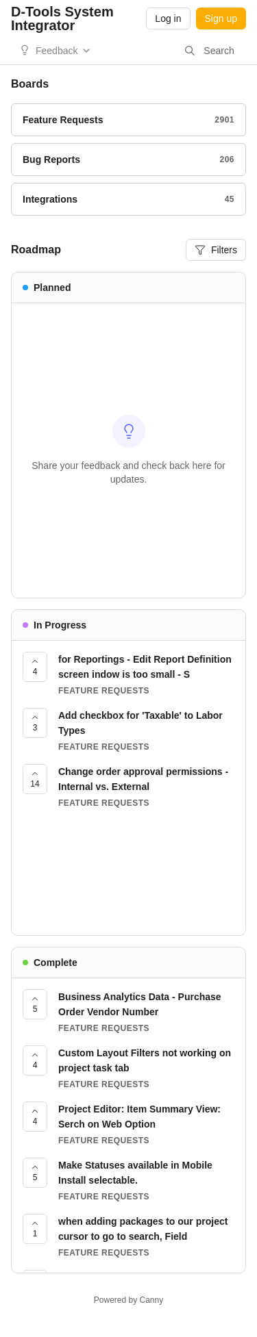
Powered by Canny (128, 1300)
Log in (168, 18)
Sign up (221, 18)
